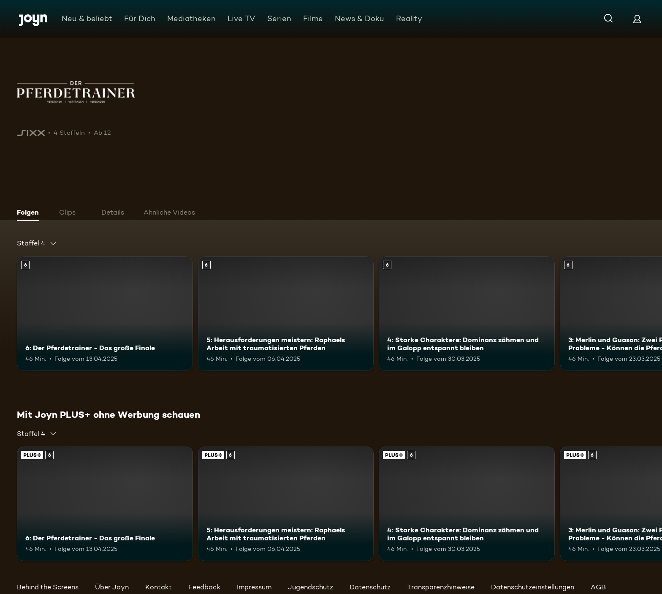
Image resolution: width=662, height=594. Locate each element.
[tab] (30, 213)
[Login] (637, 18)
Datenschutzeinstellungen (532, 587)
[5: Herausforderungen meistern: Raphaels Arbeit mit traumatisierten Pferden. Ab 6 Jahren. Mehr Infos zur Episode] (286, 313)
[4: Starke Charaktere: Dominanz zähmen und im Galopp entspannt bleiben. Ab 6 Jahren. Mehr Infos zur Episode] (467, 313)
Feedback (204, 587)
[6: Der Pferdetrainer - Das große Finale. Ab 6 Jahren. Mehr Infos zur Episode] (105, 313)
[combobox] (37, 243)
